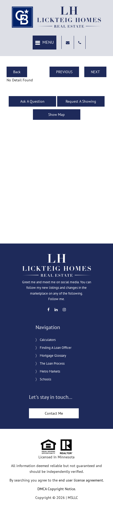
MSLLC (73, 497)
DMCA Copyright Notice (56, 489)
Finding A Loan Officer (55, 347)
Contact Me (54, 413)
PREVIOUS (64, 72)
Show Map (56, 114)
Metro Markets (50, 371)
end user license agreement (81, 480)
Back (17, 72)
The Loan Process (52, 363)
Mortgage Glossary (53, 355)
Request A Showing (81, 101)
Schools (45, 379)
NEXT (95, 72)
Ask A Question (32, 101)
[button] (44, 42)
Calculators (48, 340)
